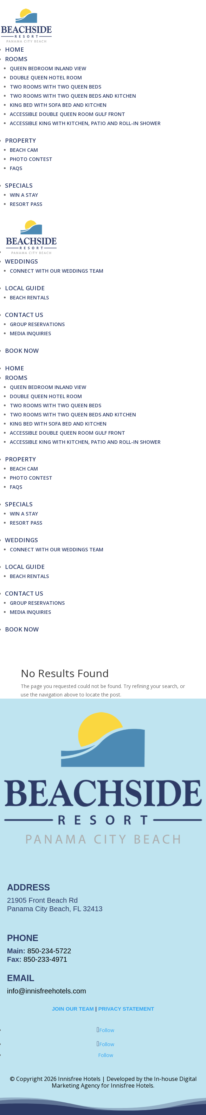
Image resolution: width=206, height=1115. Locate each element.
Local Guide (25, 288)
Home (14, 49)
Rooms (16, 59)
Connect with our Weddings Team (56, 270)
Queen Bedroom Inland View (48, 68)
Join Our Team (73, 1009)
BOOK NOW (22, 350)
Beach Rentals (29, 297)
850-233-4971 (45, 959)
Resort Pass (26, 204)
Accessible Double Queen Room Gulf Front (67, 114)
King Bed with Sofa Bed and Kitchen (58, 105)
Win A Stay (24, 195)
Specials (19, 185)
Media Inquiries (30, 333)
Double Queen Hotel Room (46, 77)
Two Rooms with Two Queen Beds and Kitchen (73, 95)
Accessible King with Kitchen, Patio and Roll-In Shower (85, 123)
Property (20, 140)
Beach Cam (24, 150)
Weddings (21, 261)
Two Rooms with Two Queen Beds (55, 86)
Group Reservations (37, 324)
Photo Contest (31, 159)
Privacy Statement (126, 1009)
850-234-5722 (49, 951)
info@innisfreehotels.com (46, 991)
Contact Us (24, 315)
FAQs (16, 168)
